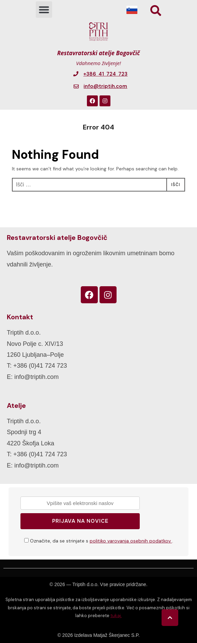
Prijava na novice (80, 521)
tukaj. (116, 615)
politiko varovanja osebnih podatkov (131, 541)
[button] (44, 9)
